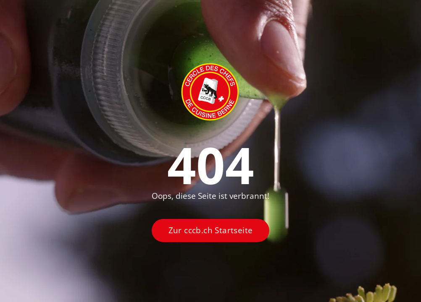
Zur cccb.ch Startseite (210, 230)
